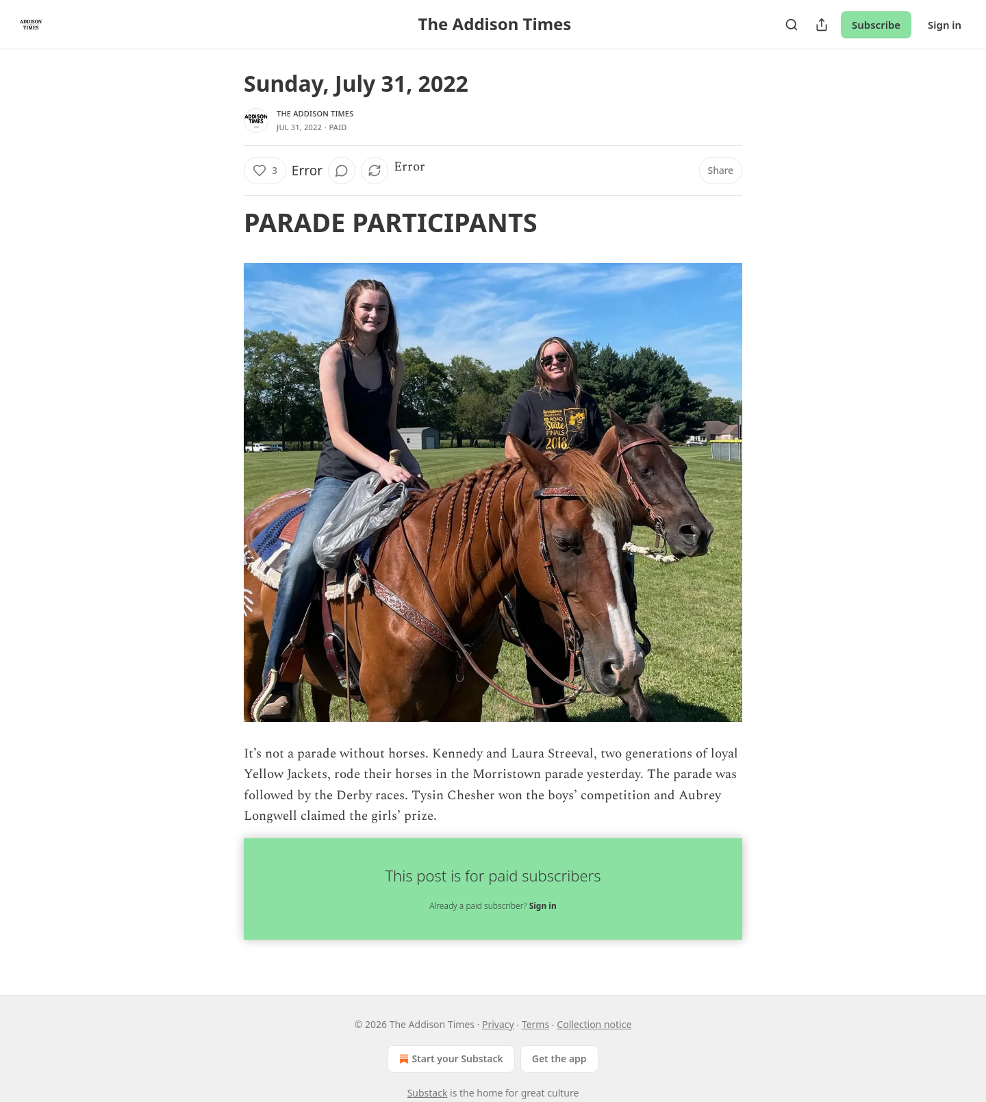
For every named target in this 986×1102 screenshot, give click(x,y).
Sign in (944, 25)
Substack (427, 1092)
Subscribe (876, 25)
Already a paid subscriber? (492, 906)
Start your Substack (449, 1058)
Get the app (559, 1058)
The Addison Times (315, 113)
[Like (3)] (265, 170)
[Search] (791, 24)
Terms (535, 1024)
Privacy (498, 1024)
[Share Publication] (821, 24)
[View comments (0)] (341, 170)
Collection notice (594, 1024)
